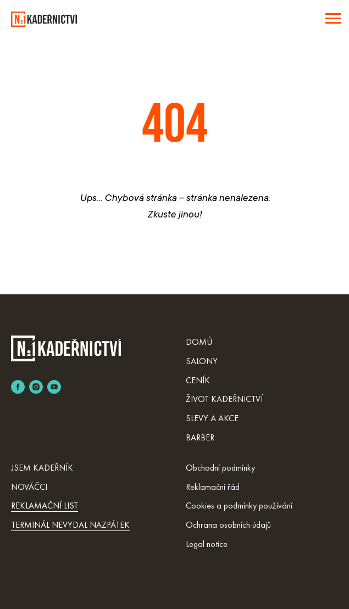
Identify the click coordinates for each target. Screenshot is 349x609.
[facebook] (18, 387)
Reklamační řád (213, 487)
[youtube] (54, 387)
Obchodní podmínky (220, 467)
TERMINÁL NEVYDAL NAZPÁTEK (70, 524)
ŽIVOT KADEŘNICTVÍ (224, 399)
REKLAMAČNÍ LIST (44, 505)
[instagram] (36, 387)
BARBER (200, 437)
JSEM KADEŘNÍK (42, 467)
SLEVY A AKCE (212, 418)
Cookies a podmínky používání (239, 505)
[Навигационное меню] (333, 18)
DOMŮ (199, 342)
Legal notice (207, 544)
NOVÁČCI (29, 487)
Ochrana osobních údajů (228, 524)
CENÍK (198, 380)
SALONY (202, 361)
